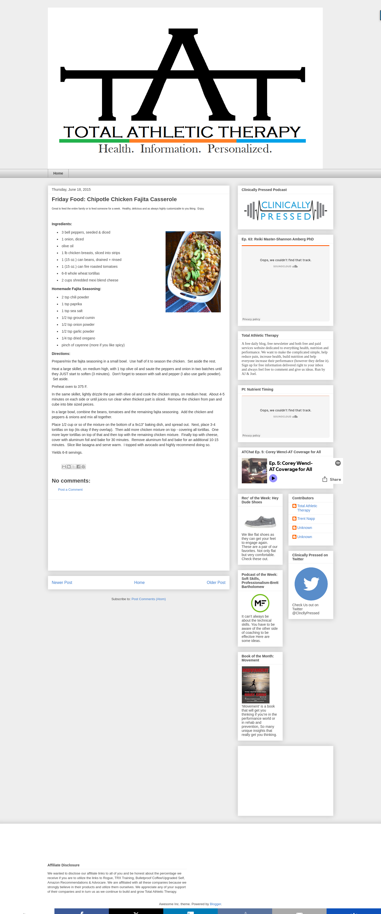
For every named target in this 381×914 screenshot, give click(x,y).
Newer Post (62, 582)
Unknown (304, 528)
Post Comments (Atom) (149, 599)
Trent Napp (306, 519)
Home (58, 173)
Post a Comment (70, 489)
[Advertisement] (139, 535)
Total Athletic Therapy (307, 508)
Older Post (216, 582)
